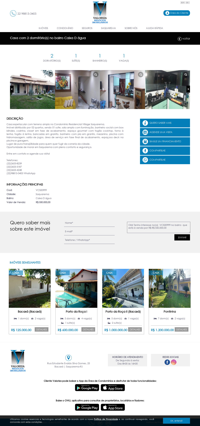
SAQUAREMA (108, 28)
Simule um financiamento (161, 141)
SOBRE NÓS (131, 28)
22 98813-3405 (27, 13)
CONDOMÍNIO (65, 28)
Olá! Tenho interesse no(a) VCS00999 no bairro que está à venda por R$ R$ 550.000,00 (158, 227)
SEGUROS (87, 28)
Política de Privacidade (106, 419)
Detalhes (41, 329)
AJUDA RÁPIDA (154, 28)
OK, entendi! (176, 420)
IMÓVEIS (43, 28)
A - (187, 2)
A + (182, 2)
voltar (184, 39)
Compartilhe (153, 150)
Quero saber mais (156, 123)
